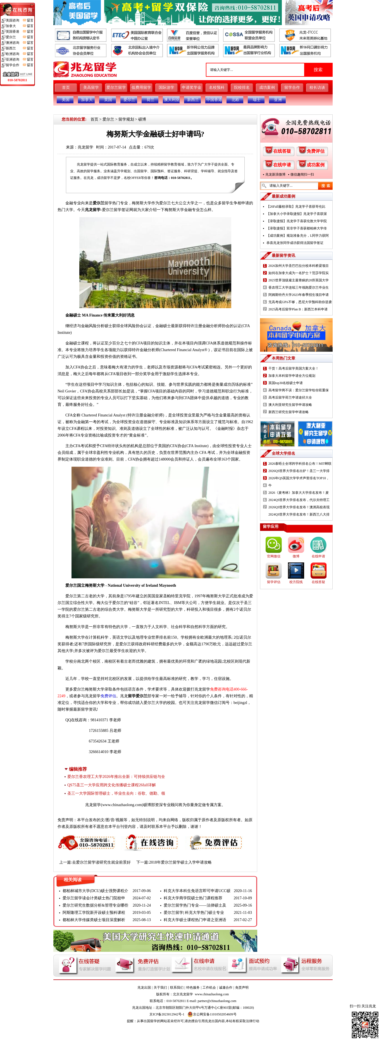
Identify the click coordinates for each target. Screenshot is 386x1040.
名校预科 (217, 87)
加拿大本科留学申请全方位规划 (291, 376)
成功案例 (267, 87)
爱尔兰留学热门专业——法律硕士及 (195, 905)
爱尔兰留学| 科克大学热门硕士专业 (194, 912)
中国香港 (214, 100)
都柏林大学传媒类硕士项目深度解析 (94, 920)
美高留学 (91, 87)
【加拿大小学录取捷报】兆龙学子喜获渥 (296, 214)
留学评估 (273, 582)
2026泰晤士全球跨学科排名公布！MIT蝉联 (300, 464)
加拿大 (87, 100)
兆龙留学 (85, 147)
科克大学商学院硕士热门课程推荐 (193, 898)
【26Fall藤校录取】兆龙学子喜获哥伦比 (295, 207)
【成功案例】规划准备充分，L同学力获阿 (297, 236)
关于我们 (160, 987)
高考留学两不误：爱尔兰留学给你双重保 (298, 390)
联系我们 (177, 987)
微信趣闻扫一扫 (302, 174)
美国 (66, 100)
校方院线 (296, 582)
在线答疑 (282, 151)
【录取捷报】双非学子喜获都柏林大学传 (296, 228)
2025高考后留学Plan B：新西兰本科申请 (298, 309)
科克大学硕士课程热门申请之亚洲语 (195, 920)
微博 (296, 556)
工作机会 (209, 987)
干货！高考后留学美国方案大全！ (293, 368)
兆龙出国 (144, 987)
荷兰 (150, 100)
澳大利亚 (172, 100)
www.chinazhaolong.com (122, 805)
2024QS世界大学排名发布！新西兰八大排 (299, 514)
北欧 (235, 100)
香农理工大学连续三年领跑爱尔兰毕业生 (298, 287)
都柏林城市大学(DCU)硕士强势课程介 (95, 891)
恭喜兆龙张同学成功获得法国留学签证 (294, 243)
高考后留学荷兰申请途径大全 (290, 397)
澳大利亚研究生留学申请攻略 (290, 405)
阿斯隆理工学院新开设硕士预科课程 (94, 912)
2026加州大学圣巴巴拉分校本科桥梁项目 (298, 266)
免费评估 (316, 151)
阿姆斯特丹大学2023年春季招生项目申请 (298, 295)
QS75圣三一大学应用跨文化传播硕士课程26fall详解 (111, 785)
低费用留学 (141, 87)
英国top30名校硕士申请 (285, 383)
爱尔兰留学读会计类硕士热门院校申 (94, 898)
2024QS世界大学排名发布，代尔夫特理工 (299, 500)
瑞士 (257, 100)
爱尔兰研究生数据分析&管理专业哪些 (95, 905)
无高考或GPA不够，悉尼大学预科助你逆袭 (300, 302)
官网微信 (273, 556)
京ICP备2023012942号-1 (166, 1014)
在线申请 (282, 164)
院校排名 (242, 87)
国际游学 (166, 87)
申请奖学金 (191, 87)
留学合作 (292, 87)
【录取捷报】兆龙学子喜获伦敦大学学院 (296, 221)
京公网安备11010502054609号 (212, 1014)
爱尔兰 (129, 100)
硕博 (142, 119)
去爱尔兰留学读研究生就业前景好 (101, 862)
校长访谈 (317, 87)
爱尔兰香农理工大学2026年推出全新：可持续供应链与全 (116, 777)
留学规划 (126, 119)
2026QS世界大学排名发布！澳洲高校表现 (299, 507)
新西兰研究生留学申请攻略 (288, 412)
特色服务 (193, 987)
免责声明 (242, 987)
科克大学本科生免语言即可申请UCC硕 (197, 891)
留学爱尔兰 (137, 696)
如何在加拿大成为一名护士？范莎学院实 (298, 273)
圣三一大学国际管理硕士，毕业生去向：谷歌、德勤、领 (116, 793)
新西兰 (193, 100)
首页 (66, 87)
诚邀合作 (225, 987)
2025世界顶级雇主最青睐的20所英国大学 (298, 280)
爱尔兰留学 (116, 87)
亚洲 (278, 100)
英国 (108, 100)
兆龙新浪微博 (275, 174)
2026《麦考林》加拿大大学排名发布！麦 (298, 493)
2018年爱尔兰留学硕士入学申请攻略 (180, 862)
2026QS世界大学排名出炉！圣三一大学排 (299, 471)
